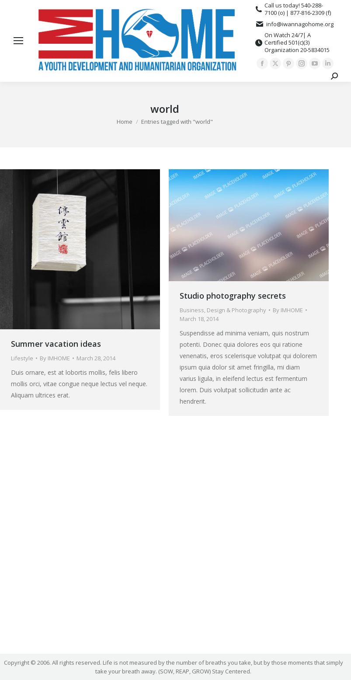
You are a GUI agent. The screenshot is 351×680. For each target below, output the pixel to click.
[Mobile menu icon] (18, 40)
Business (192, 310)
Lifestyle (22, 358)
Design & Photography (236, 310)
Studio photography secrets (233, 295)
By (55, 358)
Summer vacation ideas (56, 343)
